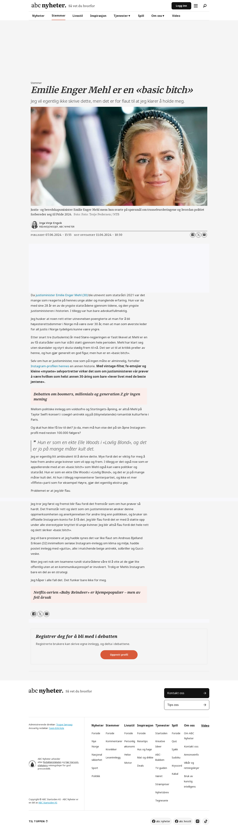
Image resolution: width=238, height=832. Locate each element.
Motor (128, 762)
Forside (96, 733)
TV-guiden (161, 768)
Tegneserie (161, 800)
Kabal (175, 773)
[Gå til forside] (63, 5)
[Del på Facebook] (192, 235)
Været (159, 776)
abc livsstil (185, 821)
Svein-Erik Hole (56, 728)
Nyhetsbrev (162, 792)
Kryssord (177, 765)
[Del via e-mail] (204, 235)
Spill (141, 16)
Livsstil (78, 16)
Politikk (96, 776)
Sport (95, 768)
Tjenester (121, 16)
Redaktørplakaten (52, 762)
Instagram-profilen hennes (50, 366)
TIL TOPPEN (37, 821)
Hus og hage (144, 749)
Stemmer (58, 16)
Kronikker (111, 749)
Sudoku (176, 757)
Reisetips (142, 741)
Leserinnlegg (113, 757)
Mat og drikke (145, 757)
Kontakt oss (175, 693)
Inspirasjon (98, 16)
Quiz (174, 741)
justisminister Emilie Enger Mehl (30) (62, 295)
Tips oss (173, 705)
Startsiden (161, 733)
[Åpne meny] (195, 5)
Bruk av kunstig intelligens (190, 781)
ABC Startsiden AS (47, 802)
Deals (140, 765)
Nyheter (38, 16)
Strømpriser (162, 784)
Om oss (156, 16)
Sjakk (175, 749)
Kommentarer (114, 741)
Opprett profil (119, 654)
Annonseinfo (191, 754)
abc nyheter (163, 821)
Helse (127, 754)
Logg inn (181, 5)
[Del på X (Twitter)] (198, 235)
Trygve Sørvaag (64, 724)
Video (176, 16)
